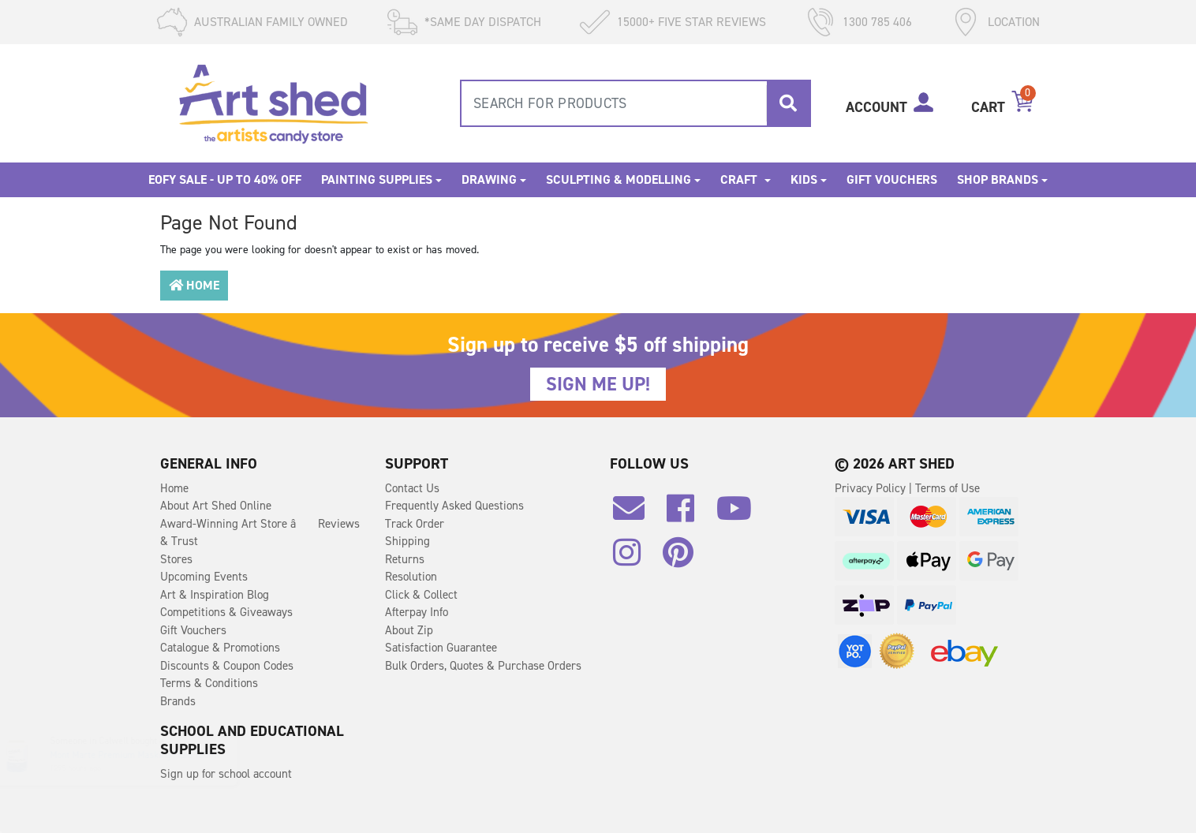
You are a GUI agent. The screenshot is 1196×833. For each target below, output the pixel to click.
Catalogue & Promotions (220, 648)
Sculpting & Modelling (618, 179)
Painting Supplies (376, 179)
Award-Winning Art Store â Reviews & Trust (260, 533)
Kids (803, 179)
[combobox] (635, 103)
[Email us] (636, 514)
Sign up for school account (226, 774)
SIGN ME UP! (598, 384)
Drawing (489, 179)
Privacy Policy (872, 488)
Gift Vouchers (892, 179)
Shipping (407, 541)
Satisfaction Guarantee (441, 648)
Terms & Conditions (209, 683)
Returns (404, 559)
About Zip (409, 630)
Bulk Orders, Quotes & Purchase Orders (483, 666)
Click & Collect (421, 595)
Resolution (411, 577)
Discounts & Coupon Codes (226, 666)
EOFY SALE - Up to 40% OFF (224, 179)
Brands (178, 701)
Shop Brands (997, 179)
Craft (740, 179)
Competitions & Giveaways (226, 612)
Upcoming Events (204, 577)
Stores (176, 559)
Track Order (414, 524)
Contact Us (412, 488)
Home (194, 285)
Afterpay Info (416, 612)
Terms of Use (947, 488)
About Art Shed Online (215, 506)
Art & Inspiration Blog (214, 595)
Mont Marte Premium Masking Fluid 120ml (149, 755)
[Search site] (788, 103)
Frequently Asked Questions (454, 506)
